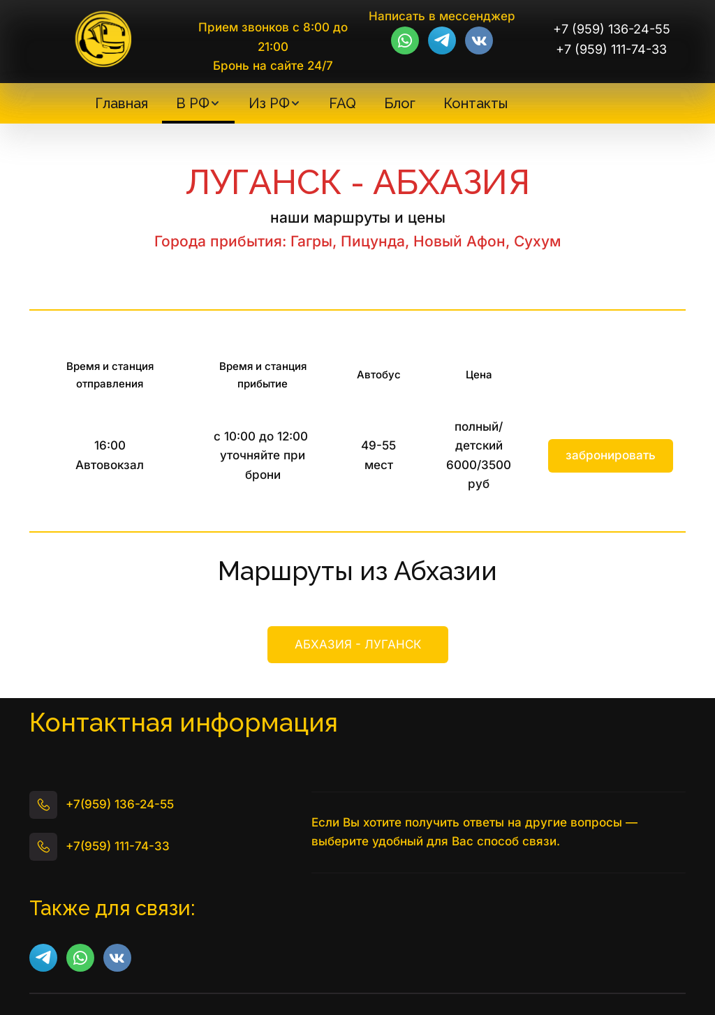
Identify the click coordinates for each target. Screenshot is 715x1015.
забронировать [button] (611, 455)
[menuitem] (121, 103)
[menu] (301, 103)
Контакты (475, 103)
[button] (198, 103)
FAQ (342, 103)
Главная (121, 103)
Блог (399, 103)
